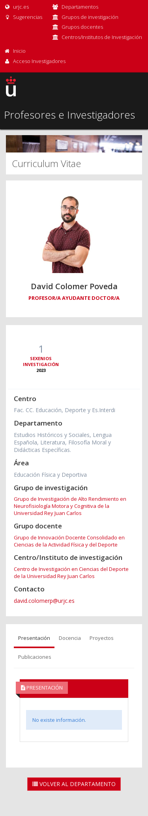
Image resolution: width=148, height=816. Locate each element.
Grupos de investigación (90, 16)
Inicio (19, 50)
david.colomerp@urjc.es (44, 600)
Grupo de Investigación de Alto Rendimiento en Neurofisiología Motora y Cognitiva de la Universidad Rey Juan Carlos (70, 506)
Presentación (34, 637)
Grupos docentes (82, 26)
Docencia (70, 637)
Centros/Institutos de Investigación (102, 37)
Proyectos (102, 637)
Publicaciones (34, 656)
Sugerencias (23, 16)
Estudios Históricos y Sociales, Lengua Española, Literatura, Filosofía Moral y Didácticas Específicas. (63, 442)
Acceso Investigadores (39, 61)
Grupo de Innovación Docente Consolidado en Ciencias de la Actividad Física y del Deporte (69, 541)
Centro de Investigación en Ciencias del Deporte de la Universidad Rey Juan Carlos (71, 572)
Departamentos (80, 6)
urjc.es (16, 6)
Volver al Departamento (74, 784)
